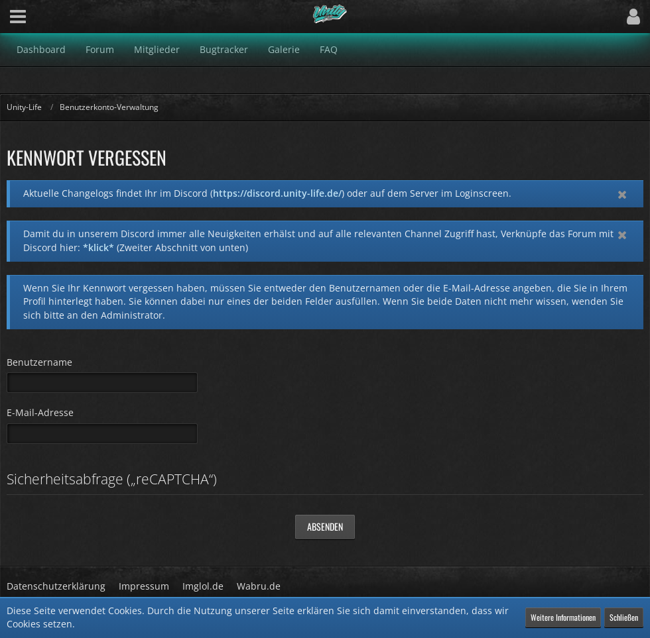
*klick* (98, 247)
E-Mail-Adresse (40, 412)
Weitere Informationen (563, 617)
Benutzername (39, 362)
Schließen (624, 617)
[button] (18, 16)
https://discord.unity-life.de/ (277, 193)
